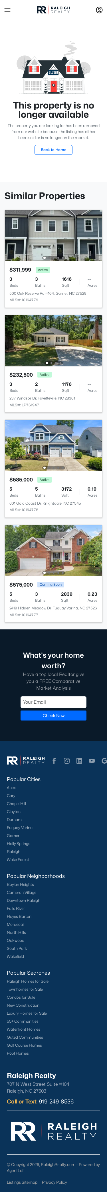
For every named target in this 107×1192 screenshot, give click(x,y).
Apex (11, 787)
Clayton (14, 811)
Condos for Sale (21, 997)
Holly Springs (18, 843)
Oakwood (15, 940)
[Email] (53, 702)
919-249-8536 (56, 1101)
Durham (14, 819)
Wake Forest (18, 859)
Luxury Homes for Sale (27, 1013)
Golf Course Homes (24, 1045)
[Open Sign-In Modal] (99, 10)
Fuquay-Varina (20, 827)
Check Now (53, 715)
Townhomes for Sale (25, 989)
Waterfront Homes (23, 1029)
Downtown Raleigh (23, 900)
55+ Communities (23, 1021)
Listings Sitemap (22, 1182)
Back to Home (53, 149)
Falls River (16, 908)
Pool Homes (18, 1053)
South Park (17, 948)
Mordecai (15, 924)
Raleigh (13, 851)
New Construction (23, 1005)
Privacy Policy (54, 1182)
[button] (7, 10)
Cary (11, 795)
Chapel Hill (16, 803)
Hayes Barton (19, 916)
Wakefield (15, 956)
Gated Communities (25, 1037)
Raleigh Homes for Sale (28, 981)
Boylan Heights (20, 884)
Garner (13, 835)
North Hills (16, 932)
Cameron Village (21, 892)
